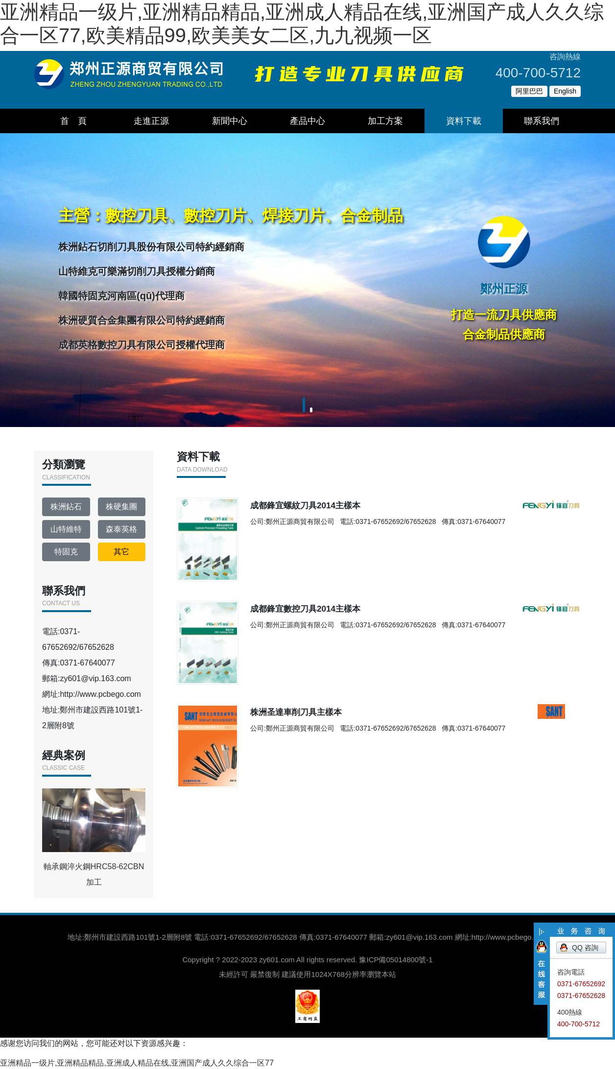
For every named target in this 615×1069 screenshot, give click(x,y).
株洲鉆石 (66, 506)
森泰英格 (121, 529)
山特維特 (66, 529)
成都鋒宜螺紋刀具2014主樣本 (333, 505)
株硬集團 (121, 506)
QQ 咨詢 (585, 947)
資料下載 (463, 121)
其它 (121, 551)
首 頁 (73, 121)
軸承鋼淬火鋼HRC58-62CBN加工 (93, 837)
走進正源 (151, 121)
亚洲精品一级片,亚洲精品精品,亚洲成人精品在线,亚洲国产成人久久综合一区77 (137, 1063)
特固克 (66, 551)
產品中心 (307, 121)
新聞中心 (229, 121)
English (565, 91)
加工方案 (385, 121)
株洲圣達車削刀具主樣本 (321, 740)
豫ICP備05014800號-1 (395, 959)
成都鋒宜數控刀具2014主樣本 (333, 622)
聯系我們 (541, 121)
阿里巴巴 (529, 91)
